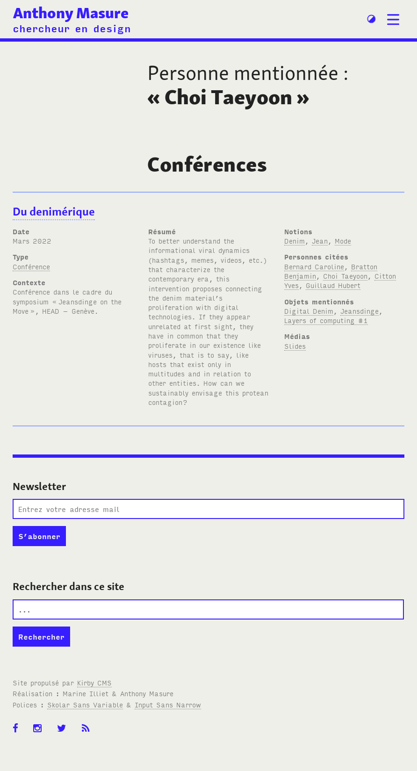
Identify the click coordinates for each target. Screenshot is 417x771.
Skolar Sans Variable (85, 704)
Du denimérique (54, 211)
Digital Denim (308, 310)
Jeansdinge (359, 310)
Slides (295, 345)
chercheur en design (72, 28)
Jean (320, 240)
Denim (294, 240)
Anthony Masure (71, 13)
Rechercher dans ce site (68, 586)
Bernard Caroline (314, 266)
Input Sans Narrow (168, 704)
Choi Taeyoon (345, 275)
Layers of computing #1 (326, 320)
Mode (343, 240)
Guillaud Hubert (333, 285)
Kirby (94, 682)
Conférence (31, 266)
